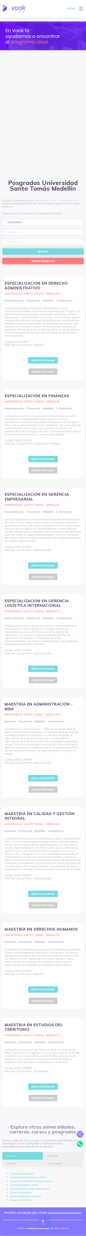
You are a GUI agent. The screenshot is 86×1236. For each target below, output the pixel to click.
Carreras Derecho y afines (24, 1184)
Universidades (55, 1163)
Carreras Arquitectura (22, 1173)
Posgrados (53, 1156)
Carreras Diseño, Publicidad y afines (30, 1188)
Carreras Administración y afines (28, 1177)
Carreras (11, 1156)
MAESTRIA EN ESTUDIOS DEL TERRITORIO (34, 1027)
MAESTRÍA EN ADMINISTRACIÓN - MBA (39, 706)
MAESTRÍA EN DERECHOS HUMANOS (41, 929)
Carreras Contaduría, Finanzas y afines (31, 1181)
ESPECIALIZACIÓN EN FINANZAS (37, 395)
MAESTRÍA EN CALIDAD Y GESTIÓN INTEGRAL (40, 816)
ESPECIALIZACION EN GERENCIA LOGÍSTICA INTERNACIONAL (37, 603)
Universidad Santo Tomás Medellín (55, 200)
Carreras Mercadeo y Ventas (25, 1196)
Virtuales (11, 1163)
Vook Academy (33, 1140)
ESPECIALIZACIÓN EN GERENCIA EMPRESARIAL (37, 496)
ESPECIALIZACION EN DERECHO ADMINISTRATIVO (36, 285)
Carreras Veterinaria (21, 1200)
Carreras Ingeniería (20, 1192)
